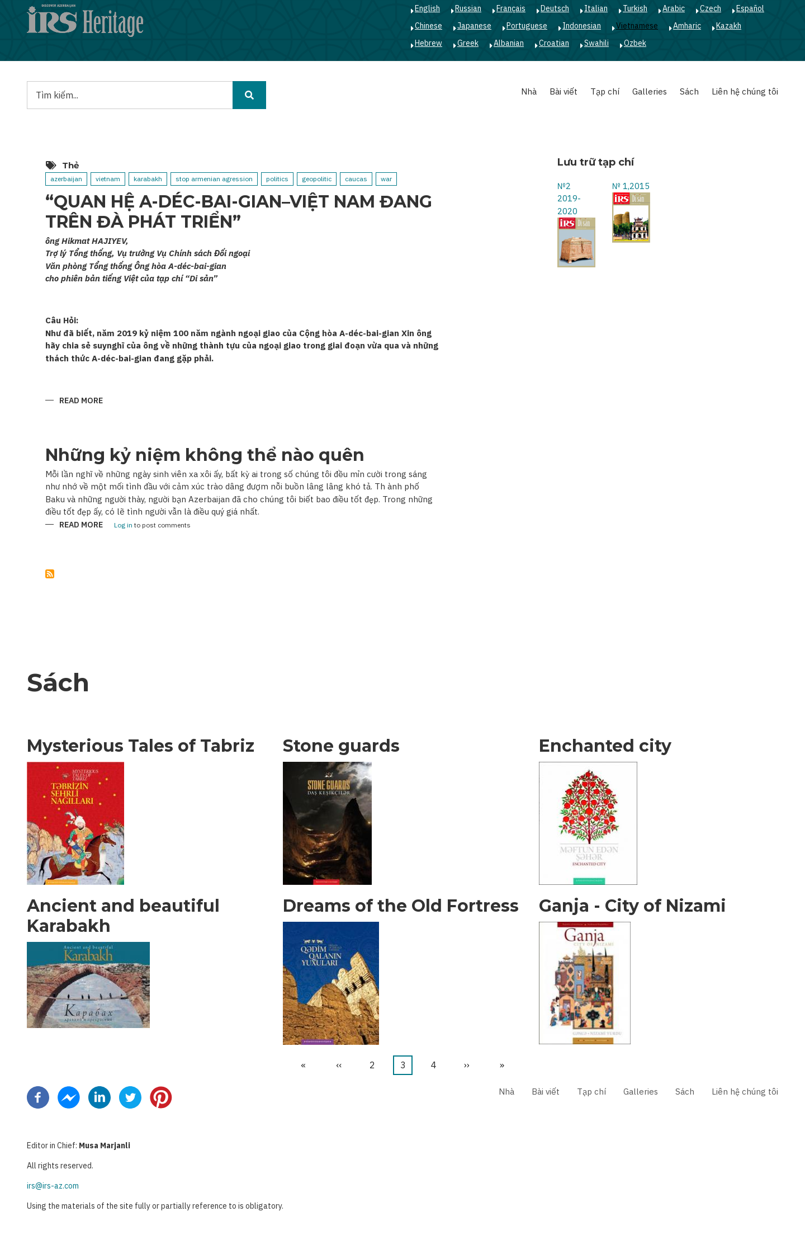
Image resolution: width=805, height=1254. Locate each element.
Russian (468, 8)
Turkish (635, 8)
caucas (356, 179)
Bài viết (563, 91)
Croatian (554, 43)
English (427, 8)
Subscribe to (49, 573)
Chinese (428, 26)
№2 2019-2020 (569, 198)
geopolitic (317, 179)
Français (510, 8)
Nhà (529, 91)
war (386, 179)
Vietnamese (637, 26)
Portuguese (526, 26)
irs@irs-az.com (53, 1186)
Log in (123, 525)
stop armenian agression (214, 179)
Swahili (596, 43)
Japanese (474, 26)
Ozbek (635, 43)
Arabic (673, 8)
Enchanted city (605, 746)
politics (277, 179)
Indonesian (581, 26)
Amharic (687, 26)
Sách (689, 91)
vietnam (108, 179)
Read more (81, 401)
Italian (596, 8)
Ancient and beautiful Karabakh (123, 916)
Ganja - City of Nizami (632, 906)
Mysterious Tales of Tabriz (140, 746)
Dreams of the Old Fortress (401, 906)
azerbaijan (66, 179)
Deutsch (555, 8)
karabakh (148, 179)
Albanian (509, 43)
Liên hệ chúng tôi (745, 91)
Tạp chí (604, 91)
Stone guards (341, 746)
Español (750, 8)
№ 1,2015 (631, 186)
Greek (468, 43)
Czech (710, 8)
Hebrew (428, 43)
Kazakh (728, 26)
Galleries (649, 91)
